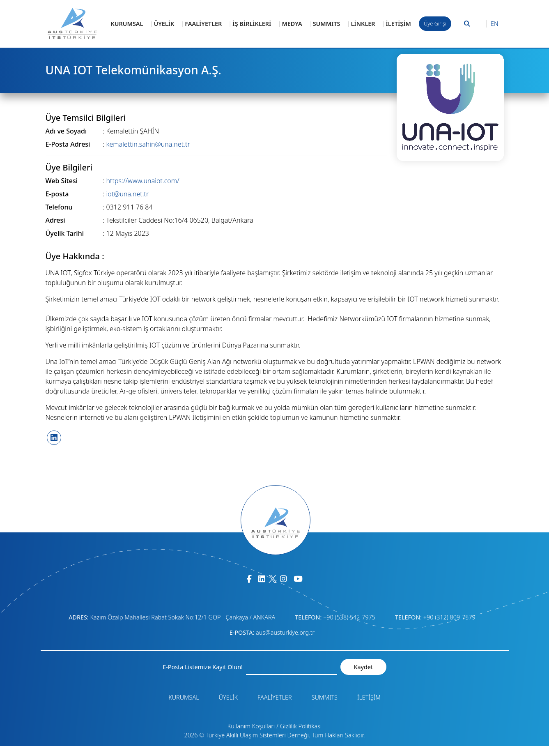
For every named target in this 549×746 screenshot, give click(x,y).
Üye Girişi (435, 23)
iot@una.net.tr (127, 193)
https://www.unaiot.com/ (142, 180)
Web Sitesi (62, 180)
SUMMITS (326, 24)
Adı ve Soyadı (66, 131)
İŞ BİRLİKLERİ (251, 24)
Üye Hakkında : (75, 256)
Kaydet (363, 667)
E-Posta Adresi (68, 144)
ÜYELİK (164, 24)
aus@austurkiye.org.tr (285, 632)
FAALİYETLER (203, 24)
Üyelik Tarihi (65, 233)
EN (494, 24)
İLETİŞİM (398, 24)
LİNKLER (363, 24)
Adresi (55, 220)
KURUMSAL (127, 24)
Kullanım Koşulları (251, 726)
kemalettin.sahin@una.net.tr (148, 144)
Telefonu (59, 207)
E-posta (57, 193)
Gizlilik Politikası (301, 726)
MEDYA (292, 24)
